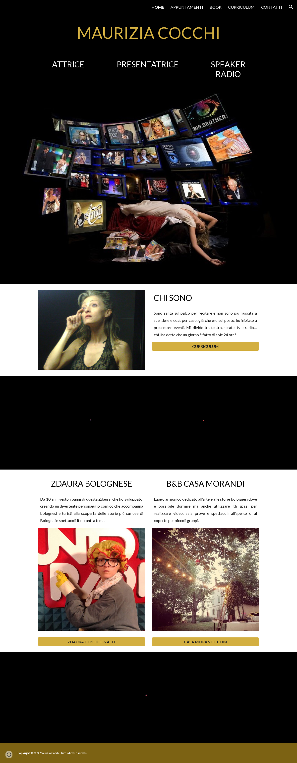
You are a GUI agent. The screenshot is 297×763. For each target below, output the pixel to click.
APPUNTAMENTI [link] (187, 7)
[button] (291, 7)
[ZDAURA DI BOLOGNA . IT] (91, 641)
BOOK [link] (216, 7)
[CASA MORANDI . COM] (205, 641)
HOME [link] (158, 7)
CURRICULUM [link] (241, 7)
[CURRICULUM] (205, 346)
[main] (148, 33)
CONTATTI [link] (271, 7)
